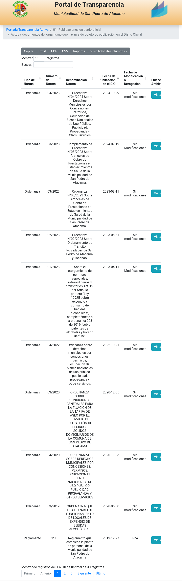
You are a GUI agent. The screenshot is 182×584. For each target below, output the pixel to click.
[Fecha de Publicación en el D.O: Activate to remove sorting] (108, 78)
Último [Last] (100, 573)
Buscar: (26, 65)
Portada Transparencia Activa (27, 30)
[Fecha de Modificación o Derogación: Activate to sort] (135, 78)
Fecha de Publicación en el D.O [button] (106, 80)
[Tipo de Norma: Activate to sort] (32, 78)
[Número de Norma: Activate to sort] (53, 78)
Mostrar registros (40, 58)
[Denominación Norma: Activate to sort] (80, 78)
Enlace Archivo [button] (156, 82)
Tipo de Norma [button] (29, 82)
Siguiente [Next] (84, 573)
